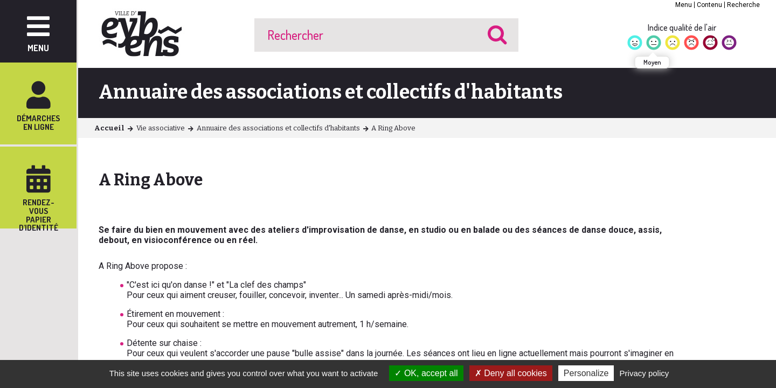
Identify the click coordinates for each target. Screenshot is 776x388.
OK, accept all (426, 373)
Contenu (709, 5)
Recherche (743, 5)
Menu (683, 5)
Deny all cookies (511, 373)
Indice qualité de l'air (682, 27)
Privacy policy (644, 373)
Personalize (586, 373)
